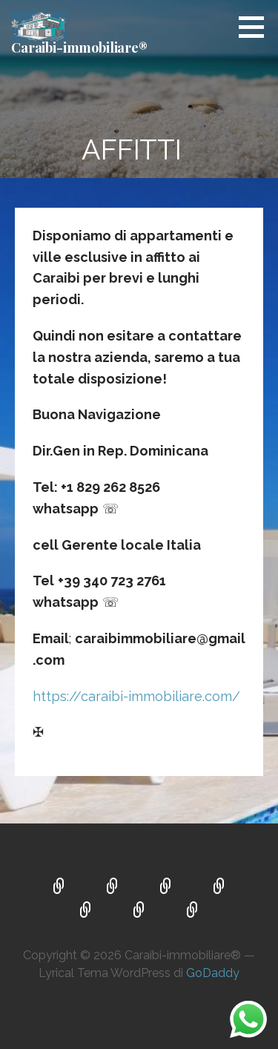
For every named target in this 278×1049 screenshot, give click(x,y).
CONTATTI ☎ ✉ (193, 911)
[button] (256, 26)
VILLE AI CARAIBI (59, 887)
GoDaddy (212, 973)
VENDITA (113, 887)
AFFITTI (86, 911)
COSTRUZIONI (166, 887)
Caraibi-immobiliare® (79, 47)
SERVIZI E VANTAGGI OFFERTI (139, 911)
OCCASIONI (219, 887)
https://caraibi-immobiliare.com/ (136, 696)
